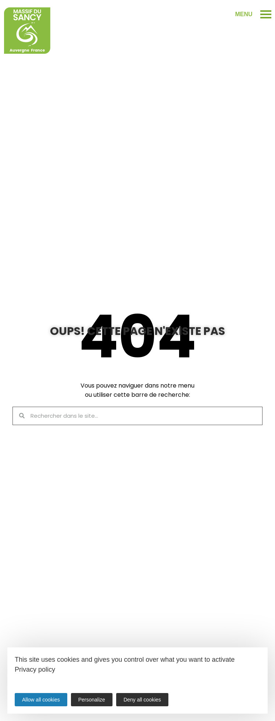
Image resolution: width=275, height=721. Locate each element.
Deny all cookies (142, 700)
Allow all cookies (41, 700)
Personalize (91, 700)
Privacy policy (35, 669)
